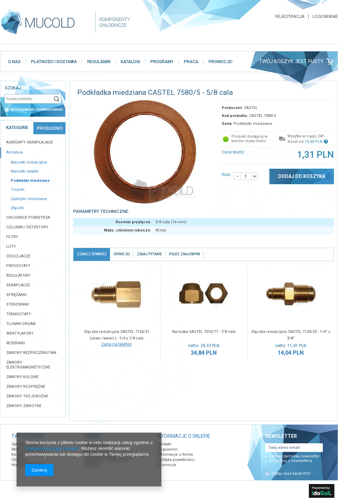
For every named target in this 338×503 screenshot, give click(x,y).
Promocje (167, 465)
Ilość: (226, 174)
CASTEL (251, 108)
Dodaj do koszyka (301, 176)
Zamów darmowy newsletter (294, 456)
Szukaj (56, 98)
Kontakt (164, 444)
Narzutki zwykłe (25, 171)
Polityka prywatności (176, 459)
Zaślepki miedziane (29, 199)
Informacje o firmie (175, 454)
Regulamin (168, 449)
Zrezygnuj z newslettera (290, 460)
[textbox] (28, 98)
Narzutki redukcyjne (29, 162)
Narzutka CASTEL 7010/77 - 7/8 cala (204, 331)
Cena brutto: (233, 152)
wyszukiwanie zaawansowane (36, 109)
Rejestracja (290, 16)
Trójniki (17, 189)
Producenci (50, 128)
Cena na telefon (116, 344)
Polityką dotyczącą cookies (52, 448)
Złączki (17, 208)
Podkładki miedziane (30, 180)
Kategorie (17, 127)
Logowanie (325, 16)
